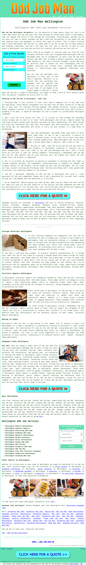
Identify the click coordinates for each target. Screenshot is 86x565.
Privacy (83, 548)
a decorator (40, 473)
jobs (77, 102)
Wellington (39, 203)
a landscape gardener (22, 471)
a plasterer (52, 471)
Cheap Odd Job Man (20, 516)
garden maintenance (62, 368)
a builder (77, 471)
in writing (6, 170)
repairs (17, 357)
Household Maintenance (36, 523)
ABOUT (65, 16)
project (30, 102)
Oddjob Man (49, 511)
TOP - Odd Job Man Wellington (14, 533)
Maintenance (26, 514)
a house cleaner (60, 467)
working (37, 140)
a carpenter (74, 469)
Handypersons (19, 523)
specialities (62, 122)
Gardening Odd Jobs (16, 511)
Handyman (79, 514)
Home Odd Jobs (54, 523)
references (19, 124)
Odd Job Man (61, 511)
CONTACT (71, 16)
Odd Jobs (56, 514)
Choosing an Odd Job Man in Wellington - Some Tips (24, 99)
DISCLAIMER (79, 16)
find (8, 400)
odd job (81, 54)
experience (24, 127)
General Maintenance (21, 518)
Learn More (74, 564)
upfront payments (39, 153)
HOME (54, 16)
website (57, 142)
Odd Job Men (67, 516)
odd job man (29, 44)
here (41, 416)
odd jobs (29, 35)
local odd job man (54, 380)
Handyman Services (10, 514)
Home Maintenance (75, 511)
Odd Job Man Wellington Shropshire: (18, 32)
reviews (12, 120)
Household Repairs (41, 514)
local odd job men (36, 414)
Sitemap (3, 548)
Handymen (5, 516)
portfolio (66, 135)
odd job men (23, 214)
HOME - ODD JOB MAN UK (43, 542)
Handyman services (10, 203)
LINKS (59, 16)
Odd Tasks (70, 518)
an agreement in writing (56, 161)
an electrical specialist (73, 473)
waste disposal (45, 469)
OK (81, 564)
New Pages (10, 548)
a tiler (16, 473)
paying (30, 182)
